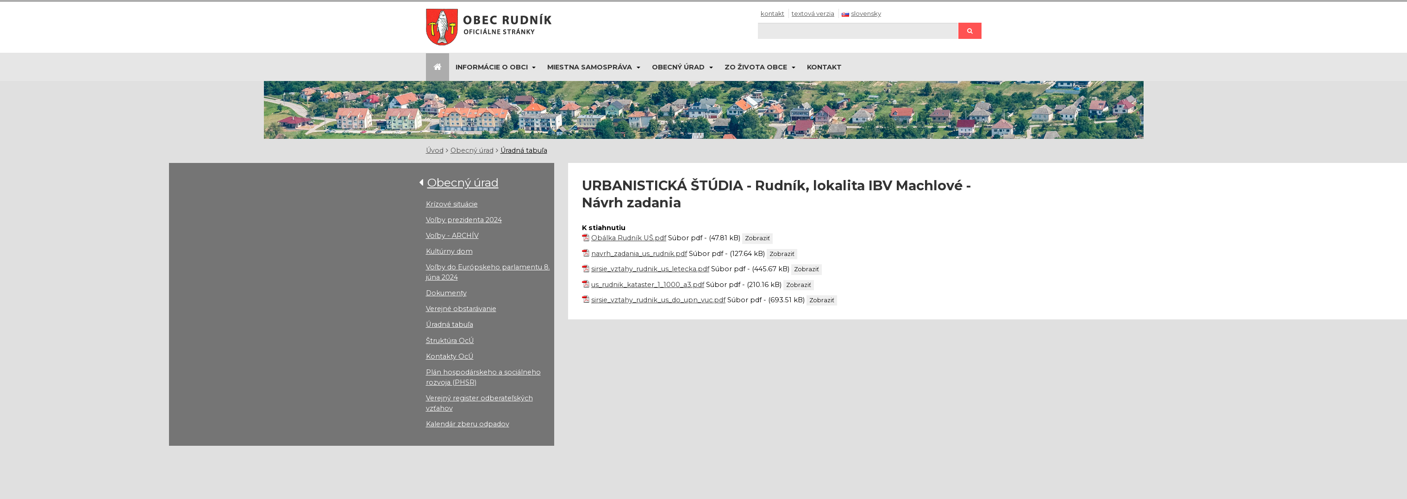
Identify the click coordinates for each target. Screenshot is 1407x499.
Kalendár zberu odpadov (467, 424)
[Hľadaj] (858, 31)
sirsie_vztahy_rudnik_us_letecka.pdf (650, 269)
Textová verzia (813, 13)
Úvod (435, 150)
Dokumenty (446, 293)
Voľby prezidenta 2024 (464, 220)
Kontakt (772, 13)
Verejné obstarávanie (461, 309)
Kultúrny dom (449, 251)
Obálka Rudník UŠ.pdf (628, 238)
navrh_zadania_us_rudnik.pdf (639, 254)
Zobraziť (757, 238)
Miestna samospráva (589, 67)
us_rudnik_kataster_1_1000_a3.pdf (647, 285)
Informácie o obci (492, 67)
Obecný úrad (678, 67)
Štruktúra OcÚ (450, 341)
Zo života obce (756, 67)
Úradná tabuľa (523, 150)
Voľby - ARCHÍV (452, 235)
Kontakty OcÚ (450, 356)
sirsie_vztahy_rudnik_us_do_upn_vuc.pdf (658, 300)
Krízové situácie (452, 204)
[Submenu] (533, 67)
